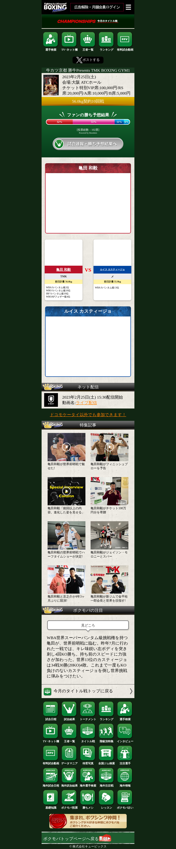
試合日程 (50, 718)
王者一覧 (88, 48)
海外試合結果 (69, 784)
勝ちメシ (88, 806)
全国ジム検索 (106, 762)
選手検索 (50, 48)
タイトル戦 (88, 740)
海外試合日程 (50, 784)
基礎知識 (50, 806)
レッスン (106, 806)
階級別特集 (106, 740)
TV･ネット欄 (69, 48)
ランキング (106, 48)
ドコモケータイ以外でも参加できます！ (88, 414)
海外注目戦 (106, 784)
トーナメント (88, 718)
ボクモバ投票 (69, 806)
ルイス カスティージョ (112, 269)
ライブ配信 (86, 402)
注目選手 (125, 762)
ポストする (88, 60)
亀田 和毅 (63, 269)
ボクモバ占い (125, 806)
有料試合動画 (125, 48)
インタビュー (125, 740)
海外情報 (125, 784)
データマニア (69, 762)
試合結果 (69, 718)
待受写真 (88, 762)
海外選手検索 (88, 784)
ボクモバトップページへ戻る (77, 839)
